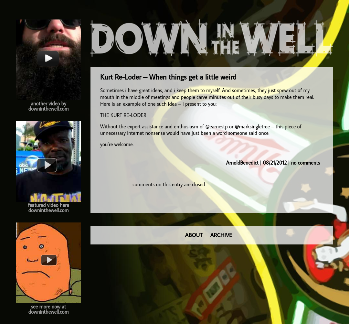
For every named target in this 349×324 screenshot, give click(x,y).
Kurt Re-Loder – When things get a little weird (168, 76)
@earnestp (216, 126)
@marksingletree (252, 126)
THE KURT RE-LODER (123, 115)
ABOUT (194, 235)
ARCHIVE (221, 235)
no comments (305, 162)
